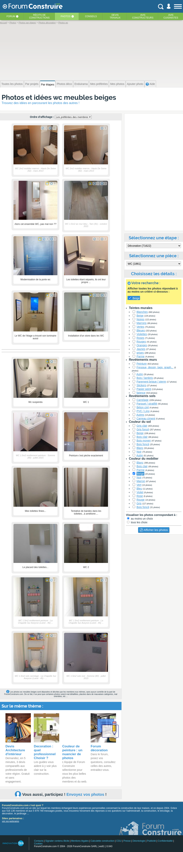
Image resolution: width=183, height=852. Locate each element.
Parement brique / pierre (151, 381)
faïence (141, 392)
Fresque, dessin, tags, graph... (155, 367)
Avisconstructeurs (143, 16)
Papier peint (144, 389)
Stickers (141, 385)
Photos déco (64, 83)
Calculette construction (102, 841)
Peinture (142, 363)
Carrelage (142, 400)
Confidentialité (165, 841)
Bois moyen (144, 440)
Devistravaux (115, 16)
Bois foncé (143, 444)
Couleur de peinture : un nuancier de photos (72, 752)
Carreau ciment (146, 418)
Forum (10, 16)
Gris (139, 503)
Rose (140, 496)
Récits (39, 16)
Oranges (142, 345)
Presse (127, 841)
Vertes (140, 326)
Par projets (31, 83)
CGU (118, 841)
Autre (139, 374)
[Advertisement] (91, 51)
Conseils (91, 16)
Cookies (38, 843)
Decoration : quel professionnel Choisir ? (44, 752)
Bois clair (142, 436)
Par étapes (47, 84)
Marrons (141, 323)
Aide (150, 84)
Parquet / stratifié (147, 403)
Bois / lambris (145, 377)
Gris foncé (143, 429)
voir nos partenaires (10, 821)
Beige (140, 315)
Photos (65, 16)
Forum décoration (99, 748)
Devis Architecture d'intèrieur (15, 750)
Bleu (139, 488)
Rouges (141, 341)
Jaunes (141, 349)
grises (140, 352)
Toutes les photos (12, 83)
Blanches (142, 311)
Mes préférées (99, 83)
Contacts (38, 841)
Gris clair (142, 425)
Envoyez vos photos (85, 794)
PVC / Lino (143, 411)
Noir (139, 451)
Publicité (151, 841)
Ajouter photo (135, 83)
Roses (140, 337)
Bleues (141, 330)
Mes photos (117, 83)
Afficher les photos (154, 530)
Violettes (142, 334)
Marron (141, 481)
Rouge (141, 499)
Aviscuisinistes (170, 16)
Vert (139, 484)
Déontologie (139, 841)
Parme (141, 356)
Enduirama (81, 83)
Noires (140, 319)
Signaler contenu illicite (57, 841)
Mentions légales (80, 841)
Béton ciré (143, 407)
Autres (140, 414)
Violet (140, 492)
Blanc (140, 448)
